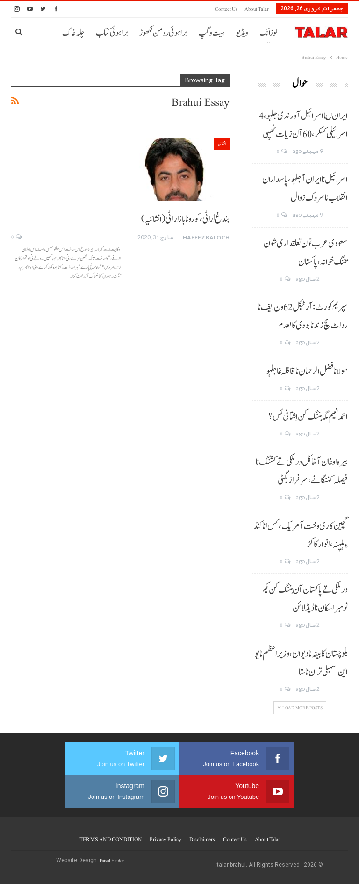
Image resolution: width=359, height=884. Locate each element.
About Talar (256, 9)
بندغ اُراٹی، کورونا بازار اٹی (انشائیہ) (185, 219)
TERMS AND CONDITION (110, 839)
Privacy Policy (165, 839)
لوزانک (268, 33)
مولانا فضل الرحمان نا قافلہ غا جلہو (307, 371)
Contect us (226, 9)
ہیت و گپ (211, 33)
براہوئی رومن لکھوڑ (163, 33)
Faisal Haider (112, 860)
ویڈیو (242, 33)
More (119, 33)
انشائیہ (221, 143)
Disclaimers (202, 839)
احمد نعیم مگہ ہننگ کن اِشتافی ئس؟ (308, 417)
